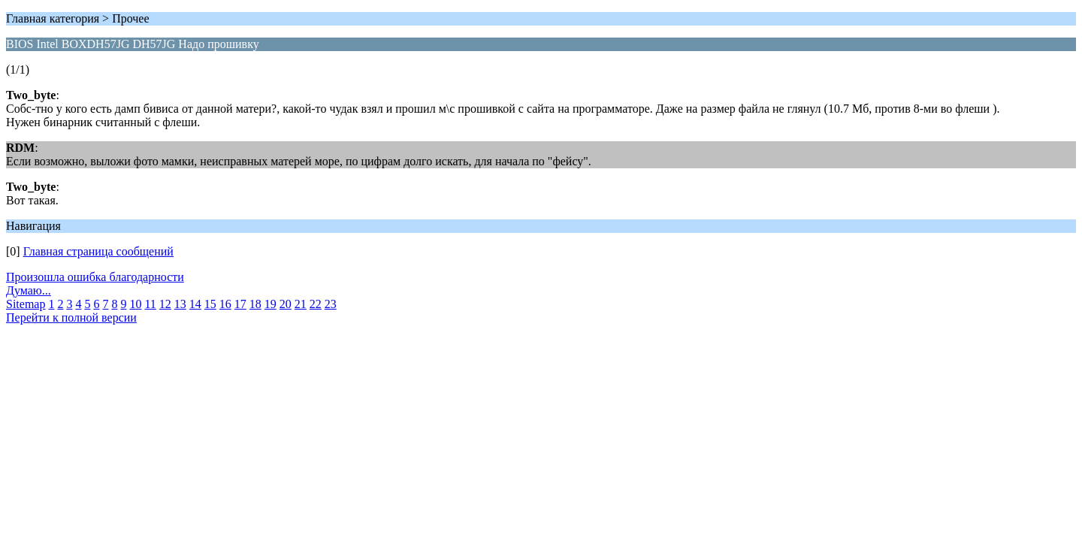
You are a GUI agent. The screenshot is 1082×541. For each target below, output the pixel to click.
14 (195, 304)
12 (165, 304)
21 (301, 304)
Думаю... (28, 290)
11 (150, 304)
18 (255, 304)
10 (135, 304)
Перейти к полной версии (71, 317)
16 (225, 304)
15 (210, 304)
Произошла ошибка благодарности (95, 276)
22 (316, 304)
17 (240, 304)
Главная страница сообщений (98, 251)
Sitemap (25, 304)
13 (180, 304)
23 (331, 304)
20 (286, 304)
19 (270, 304)
